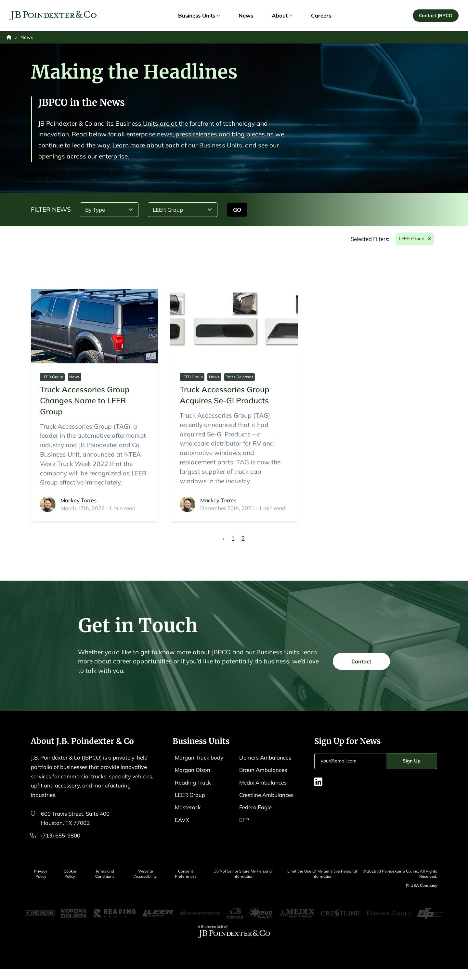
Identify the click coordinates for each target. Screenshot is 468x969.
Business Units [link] (199, 15)
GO (237, 209)
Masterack (188, 807)
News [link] (246, 15)
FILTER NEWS (51, 209)
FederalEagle (255, 807)
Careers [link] (321, 15)
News (74, 376)
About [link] (282, 15)
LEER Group (52, 376)
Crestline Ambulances (266, 794)
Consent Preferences (186, 874)
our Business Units (215, 145)
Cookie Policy (70, 874)
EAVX (182, 819)
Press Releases (239, 376)
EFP (244, 819)
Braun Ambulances (263, 769)
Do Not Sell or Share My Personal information (243, 874)
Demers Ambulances (265, 757)
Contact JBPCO (435, 15)
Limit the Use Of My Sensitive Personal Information (322, 874)
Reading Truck (193, 782)
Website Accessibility (145, 874)
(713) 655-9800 (60, 835)
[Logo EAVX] (53, 15)
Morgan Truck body (199, 757)
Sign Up (412, 761)
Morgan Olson (192, 769)
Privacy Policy (40, 874)
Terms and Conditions (104, 874)
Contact (361, 664)
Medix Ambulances (263, 782)
